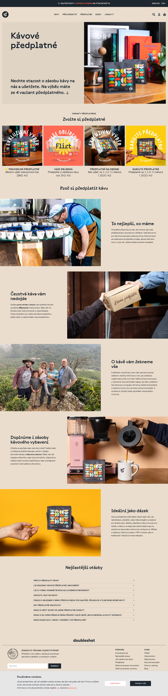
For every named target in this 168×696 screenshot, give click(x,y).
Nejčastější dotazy (122, 656)
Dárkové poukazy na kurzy (126, 669)
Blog (146, 669)
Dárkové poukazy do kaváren (127, 666)
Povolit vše (140, 683)
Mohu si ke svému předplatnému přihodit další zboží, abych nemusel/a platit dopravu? (84, 616)
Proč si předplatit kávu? (84, 581)
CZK (163, 3)
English (156, 3)
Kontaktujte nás (121, 653)
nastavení (72, 688)
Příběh (147, 653)
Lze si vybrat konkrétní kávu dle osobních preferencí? (84, 591)
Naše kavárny (149, 659)
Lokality (109, 14)
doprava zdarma (84, 3)
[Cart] (164, 14)
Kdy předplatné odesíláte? (84, 606)
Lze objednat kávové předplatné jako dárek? (84, 586)
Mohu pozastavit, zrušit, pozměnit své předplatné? (84, 621)
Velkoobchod (149, 656)
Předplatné (86, 14)
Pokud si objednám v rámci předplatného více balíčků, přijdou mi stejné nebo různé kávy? (84, 601)
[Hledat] (153, 14)
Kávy (56, 14)
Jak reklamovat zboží (124, 659)
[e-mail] (27, 666)
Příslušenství (70, 14)
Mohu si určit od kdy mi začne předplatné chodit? (84, 611)
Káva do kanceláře (151, 663)
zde (57, 688)
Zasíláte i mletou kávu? (84, 596)
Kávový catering (151, 666)
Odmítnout (115, 683)
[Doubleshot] (5, 14)
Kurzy (98, 14)
